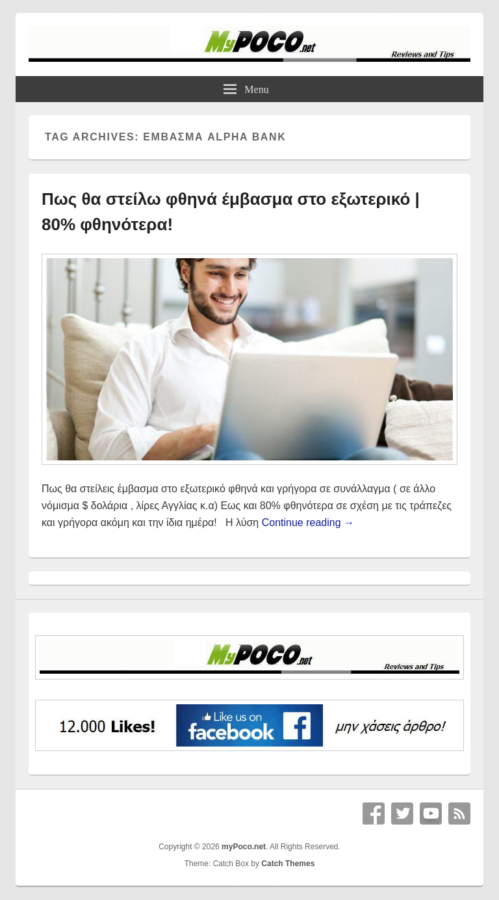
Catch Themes (287, 863)
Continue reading (308, 522)
